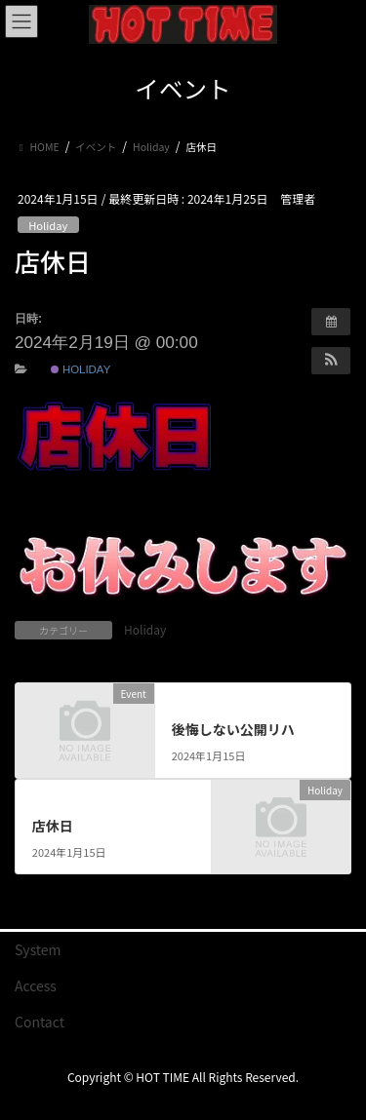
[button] (330, 360)
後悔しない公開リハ (233, 729)
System (38, 949)
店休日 (52, 825)
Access (36, 985)
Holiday (47, 225)
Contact (39, 1021)
